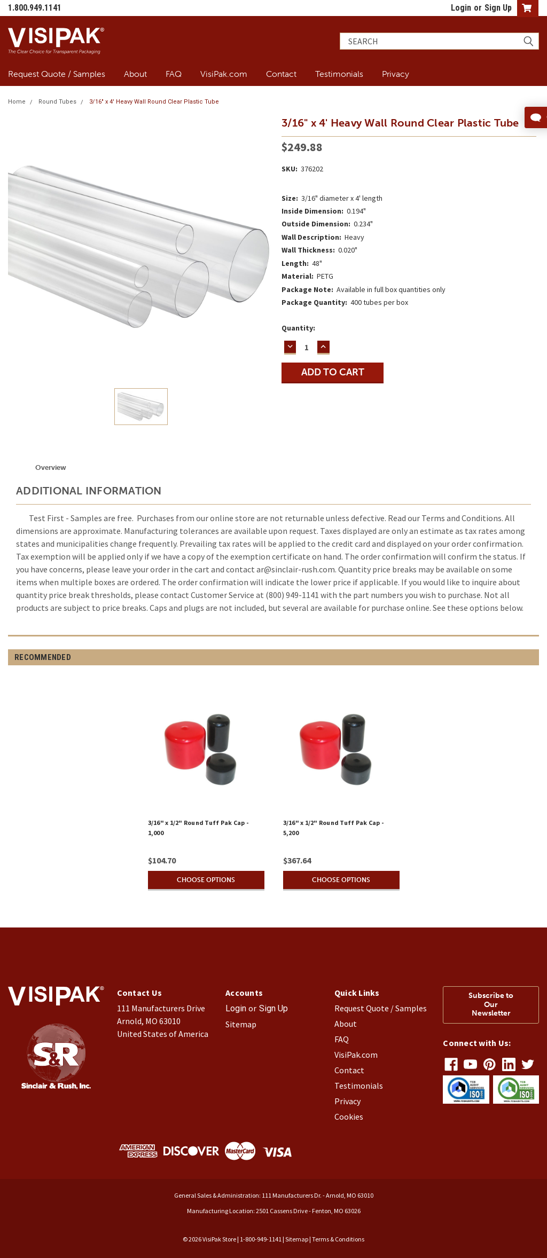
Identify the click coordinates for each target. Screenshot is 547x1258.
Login (461, 8)
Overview (50, 467)
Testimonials (339, 73)
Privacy (395, 73)
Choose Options (206, 879)
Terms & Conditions (338, 1239)
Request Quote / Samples (56, 73)
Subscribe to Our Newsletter (490, 1004)
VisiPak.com (223, 73)
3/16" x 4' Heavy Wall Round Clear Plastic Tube (154, 101)
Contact (281, 73)
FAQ (174, 73)
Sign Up (498, 8)
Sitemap (240, 1024)
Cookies (348, 1116)
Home (17, 101)
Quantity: (298, 328)
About (135, 73)
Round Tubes (57, 101)
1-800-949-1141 (261, 1239)
